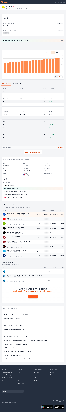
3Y (49, 52)
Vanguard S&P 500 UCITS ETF (14, 236)
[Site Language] (55, 2)
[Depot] (61, 2)
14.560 (57, 280)
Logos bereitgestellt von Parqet (9, 402)
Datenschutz (53, 375)
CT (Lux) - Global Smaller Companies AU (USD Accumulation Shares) (24, 280)
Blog (35, 377)
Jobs (35, 375)
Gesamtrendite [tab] (28, 46)
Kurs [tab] (21, 46)
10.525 (57, 276)
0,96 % (38, 237)
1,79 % (48, 271)
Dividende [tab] (4, 46)
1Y (46, 52)
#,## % (6, 33)
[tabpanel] (33, 65)
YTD (42, 52)
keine (51, 232)
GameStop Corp (10, 245)
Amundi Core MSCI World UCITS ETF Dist (17, 250)
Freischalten (33, 297)
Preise (19, 372)
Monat (60, 76)
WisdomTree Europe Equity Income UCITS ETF (18, 213)
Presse (36, 380)
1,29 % (38, 251)
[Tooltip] (26, 173)
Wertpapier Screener (7, 377)
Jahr (56, 76)
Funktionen (21, 375)
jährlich (52, 251)
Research (4, 380)
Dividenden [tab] (6, 83)
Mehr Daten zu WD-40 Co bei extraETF (14, 197)
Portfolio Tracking (6, 375)
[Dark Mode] (58, 2)
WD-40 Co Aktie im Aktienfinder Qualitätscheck (16, 194)
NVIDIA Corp (10, 223)
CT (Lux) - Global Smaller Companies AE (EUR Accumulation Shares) (24, 270)
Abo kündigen (21, 383)
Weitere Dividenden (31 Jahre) (33, 152)
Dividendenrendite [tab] (13, 46)
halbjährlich (53, 228)
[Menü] (64, 2)
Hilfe (19, 380)
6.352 (58, 271)
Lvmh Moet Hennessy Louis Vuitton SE (16, 227)
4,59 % (38, 214)
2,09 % (38, 219)
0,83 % (38, 255)
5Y (52, 52)
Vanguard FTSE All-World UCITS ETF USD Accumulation (20, 241)
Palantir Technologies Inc (14, 232)
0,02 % (38, 223)
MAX (57, 52)
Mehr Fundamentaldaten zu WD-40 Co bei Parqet (17, 191)
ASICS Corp (9, 255)
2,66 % (38, 228)
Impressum (53, 372)
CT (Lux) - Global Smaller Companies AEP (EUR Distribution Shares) (24, 275)
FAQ (19, 377)
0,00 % (38, 246)
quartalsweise (54, 214)
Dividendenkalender (7, 372)
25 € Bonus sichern (10, 185)
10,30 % (46, 214)
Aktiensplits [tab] (17, 83)
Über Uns (36, 372)
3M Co (8, 218)
